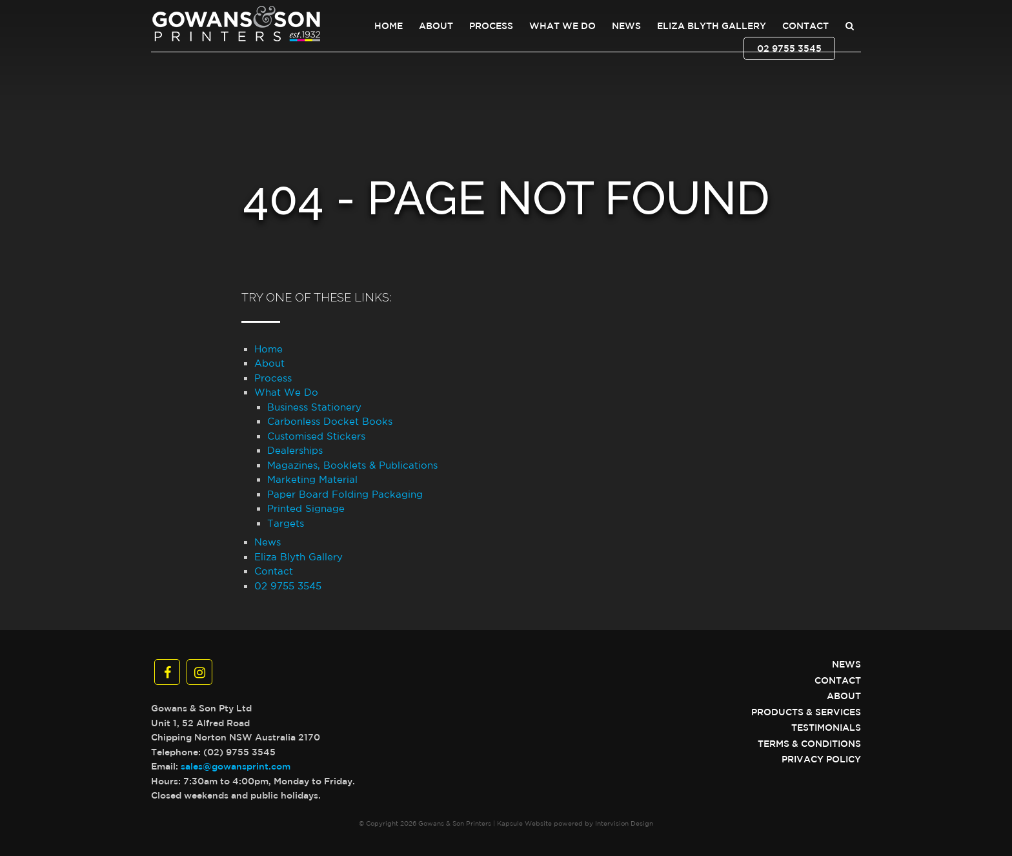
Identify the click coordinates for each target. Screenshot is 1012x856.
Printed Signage (306, 508)
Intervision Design (624, 823)
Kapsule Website (524, 823)
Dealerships (295, 450)
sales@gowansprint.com (235, 766)
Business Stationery (314, 407)
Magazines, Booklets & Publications (352, 465)
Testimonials (826, 727)
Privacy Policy (821, 759)
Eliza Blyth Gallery (711, 26)
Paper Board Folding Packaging (345, 494)
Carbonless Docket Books (329, 421)
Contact (805, 26)
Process (491, 26)
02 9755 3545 (789, 48)
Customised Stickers (316, 436)
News (626, 26)
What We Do (562, 26)
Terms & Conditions (809, 744)
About (436, 26)
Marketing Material (312, 479)
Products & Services (806, 712)
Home (388, 26)
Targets (285, 523)
